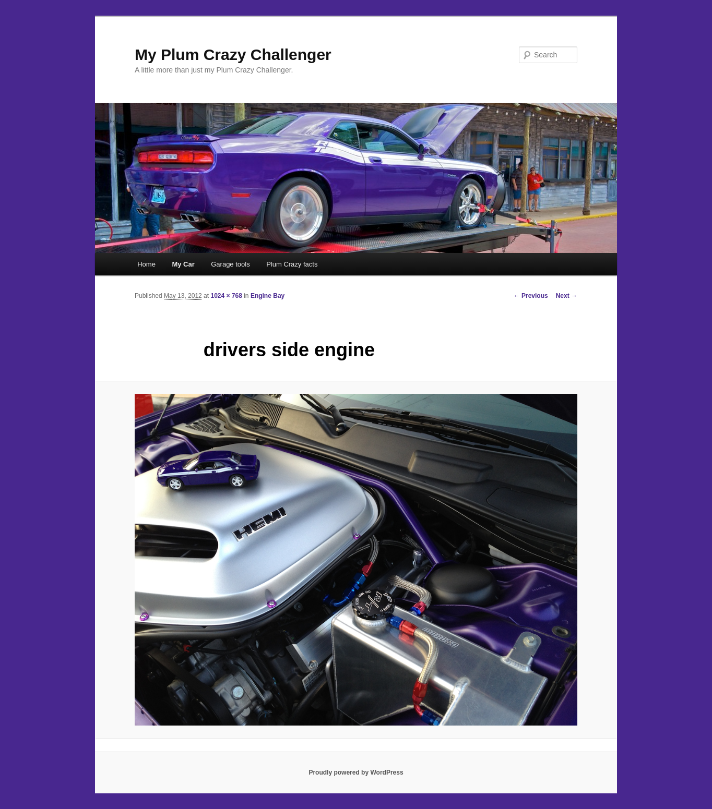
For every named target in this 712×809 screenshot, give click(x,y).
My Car (183, 264)
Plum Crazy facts (291, 264)
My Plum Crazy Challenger (233, 54)
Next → (566, 295)
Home (146, 264)
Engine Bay (267, 295)
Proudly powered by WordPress (355, 772)
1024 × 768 (226, 295)
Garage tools (230, 264)
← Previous (531, 295)
